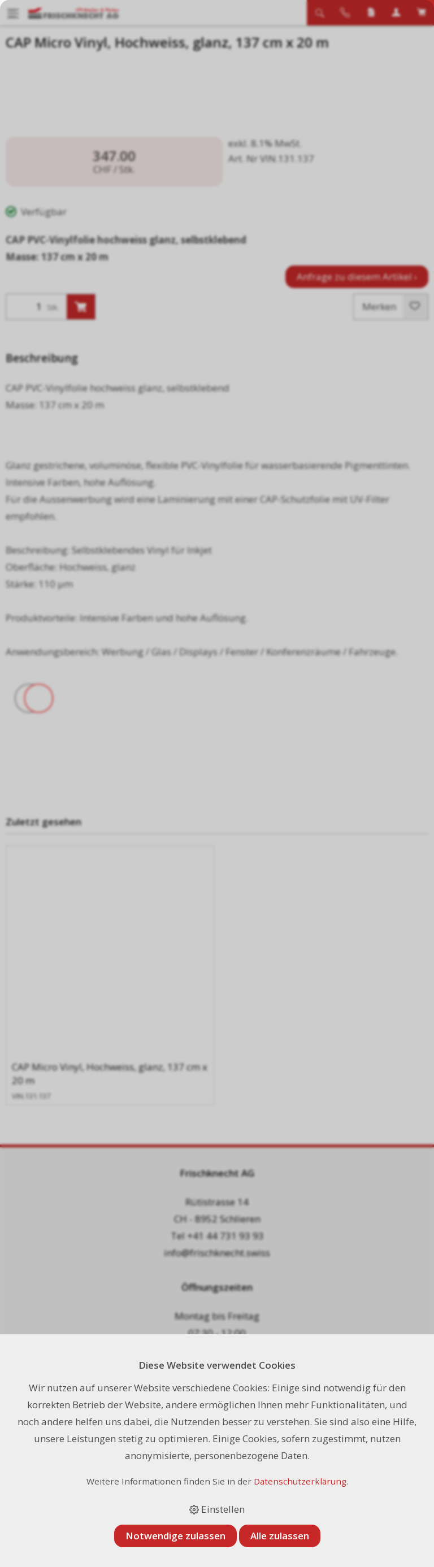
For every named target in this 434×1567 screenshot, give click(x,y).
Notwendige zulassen (175, 1535)
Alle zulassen (279, 1535)
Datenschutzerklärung (300, 1481)
